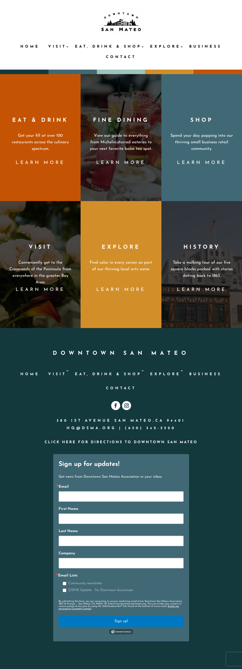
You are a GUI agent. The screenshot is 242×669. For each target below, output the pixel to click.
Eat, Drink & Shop (108, 47)
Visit (57, 47)
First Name (68, 509)
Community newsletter (85, 583)
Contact (121, 57)
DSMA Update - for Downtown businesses (100, 590)
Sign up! (121, 621)
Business (205, 47)
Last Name (68, 531)
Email (64, 487)
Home (30, 47)
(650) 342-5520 (150, 428)
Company (67, 553)
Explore (165, 47)
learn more (40, 163)
